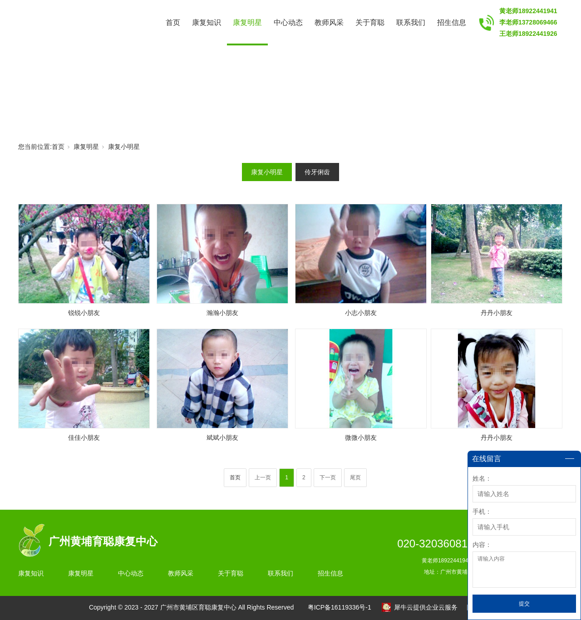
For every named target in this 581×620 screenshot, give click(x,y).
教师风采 (329, 22)
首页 (173, 22)
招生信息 (451, 22)
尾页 (355, 477)
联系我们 (410, 22)
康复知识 (206, 22)
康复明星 (247, 22)
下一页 (328, 477)
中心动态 (288, 22)
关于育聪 (369, 22)
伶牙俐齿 (317, 172)
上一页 (263, 477)
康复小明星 (124, 146)
